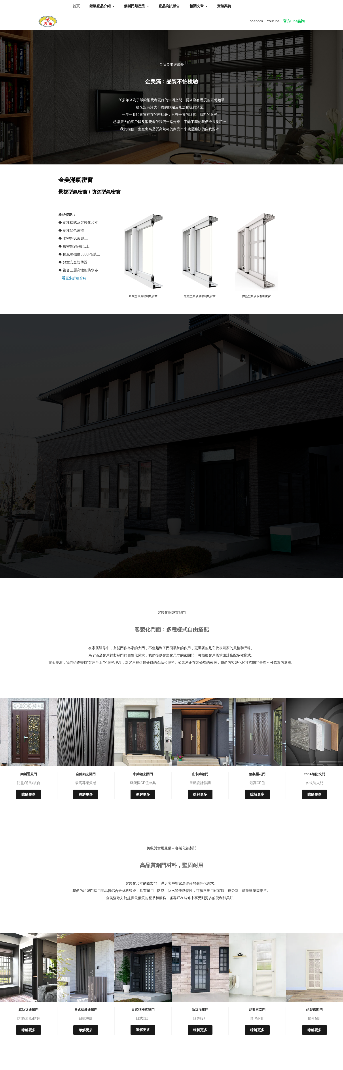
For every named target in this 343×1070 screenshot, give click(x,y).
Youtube (273, 21)
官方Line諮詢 (294, 21)
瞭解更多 (28, 794)
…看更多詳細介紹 (72, 278)
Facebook (255, 21)
